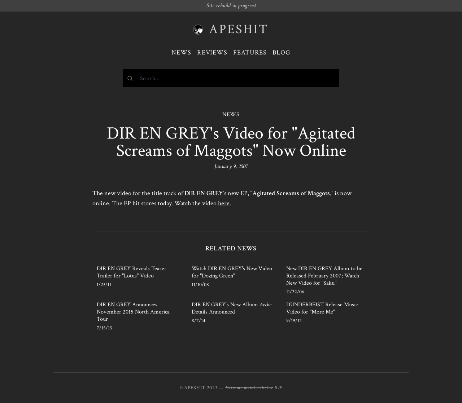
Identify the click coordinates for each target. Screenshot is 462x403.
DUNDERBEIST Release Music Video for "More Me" (322, 308)
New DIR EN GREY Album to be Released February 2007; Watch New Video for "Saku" (324, 276)
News (181, 52)
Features (250, 52)
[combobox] (231, 78)
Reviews (212, 52)
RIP (278, 388)
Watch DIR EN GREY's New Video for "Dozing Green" (232, 272)
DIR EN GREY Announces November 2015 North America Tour (133, 312)
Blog (282, 52)
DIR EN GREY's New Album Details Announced (231, 308)
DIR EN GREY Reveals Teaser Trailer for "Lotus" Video (131, 272)
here (224, 203)
